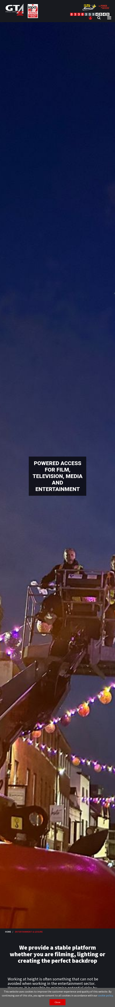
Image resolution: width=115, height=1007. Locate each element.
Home (8, 931)
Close (57, 1002)
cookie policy (105, 995)
